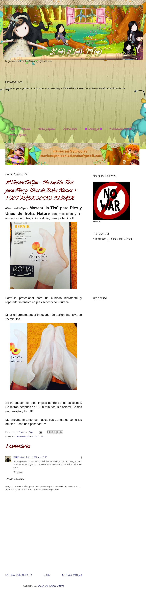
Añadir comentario (15, 479)
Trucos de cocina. (70, 129)
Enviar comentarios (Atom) (50, 586)
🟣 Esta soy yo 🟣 (93, 129)
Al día (11, 129)
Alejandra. (26, 129)
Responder (18, 472)
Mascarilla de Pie (35, 436)
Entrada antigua (72, 575)
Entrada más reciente (18, 575)
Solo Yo (22, 432)
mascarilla (21, 436)
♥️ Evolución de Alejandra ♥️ (121, 129)
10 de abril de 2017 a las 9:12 (33, 457)
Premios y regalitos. (47, 129)
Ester (16, 457)
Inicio (47, 575)
